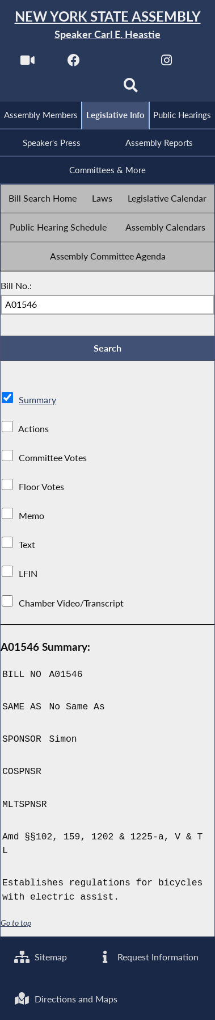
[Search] (131, 89)
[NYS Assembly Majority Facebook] (74, 63)
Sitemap (40, 956)
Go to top (16, 922)
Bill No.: (16, 285)
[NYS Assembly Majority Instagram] (166, 63)
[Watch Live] (27, 63)
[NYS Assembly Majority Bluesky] (84, 89)
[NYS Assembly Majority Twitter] (120, 63)
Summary (37, 399)
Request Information (148, 956)
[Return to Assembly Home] (107, 25)
